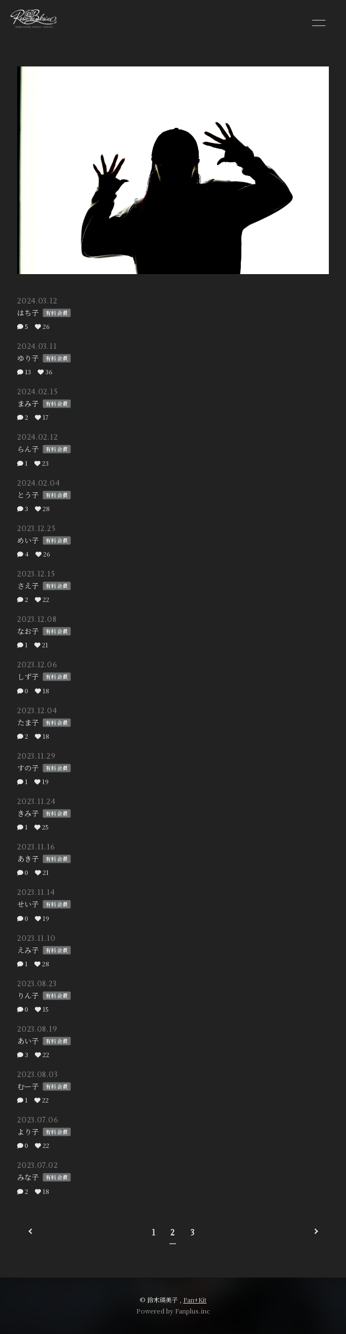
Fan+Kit (194, 1299)
